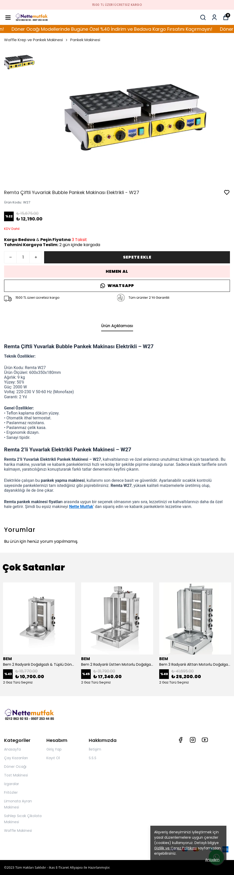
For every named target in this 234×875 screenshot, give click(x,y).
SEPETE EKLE (137, 257)
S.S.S (92, 757)
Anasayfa (12, 749)
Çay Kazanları (16, 757)
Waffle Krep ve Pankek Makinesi (36, 39)
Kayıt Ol (53, 757)
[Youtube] (205, 740)
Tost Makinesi (16, 775)
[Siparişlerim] (214, 17)
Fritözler (11, 792)
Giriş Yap (54, 749)
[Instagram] (193, 740)
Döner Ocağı (15, 766)
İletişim (95, 749)
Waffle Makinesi (18, 830)
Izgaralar (11, 783)
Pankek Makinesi (85, 39)
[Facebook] (180, 740)
